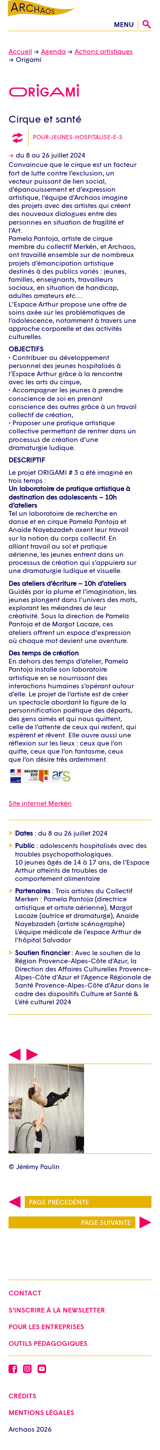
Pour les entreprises (46, 1326)
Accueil (20, 51)
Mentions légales (41, 1412)
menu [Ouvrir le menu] (124, 24)
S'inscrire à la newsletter (57, 1310)
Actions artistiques (104, 51)
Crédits (22, 1396)
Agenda (53, 51)
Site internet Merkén (40, 803)
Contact (25, 1293)
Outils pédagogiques (48, 1343)
